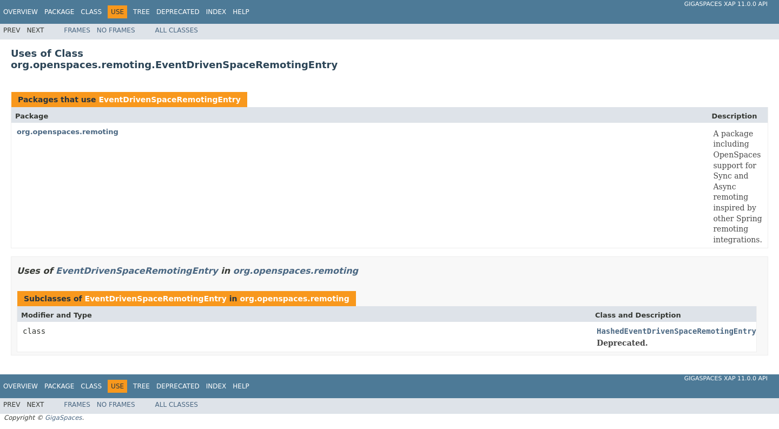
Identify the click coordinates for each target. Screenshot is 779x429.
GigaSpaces (63, 417)
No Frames (116, 30)
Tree (141, 12)
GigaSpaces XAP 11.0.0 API (726, 4)
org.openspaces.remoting (67, 132)
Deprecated (178, 12)
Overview (20, 12)
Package (59, 12)
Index (216, 12)
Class (91, 12)
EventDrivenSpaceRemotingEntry (169, 99)
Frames (77, 30)
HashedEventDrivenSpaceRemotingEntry (676, 331)
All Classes (176, 30)
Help (241, 12)
